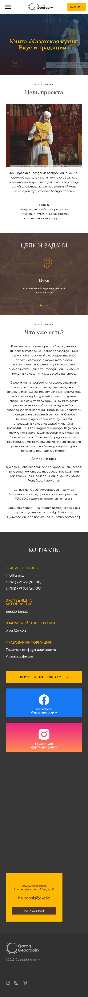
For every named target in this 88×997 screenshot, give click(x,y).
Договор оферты (19, 656)
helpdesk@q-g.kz (34, 898)
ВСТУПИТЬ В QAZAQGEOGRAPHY (40, 677)
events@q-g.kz (17, 611)
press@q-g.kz (16, 630)
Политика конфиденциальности (31, 650)
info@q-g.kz (15, 575)
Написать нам (34, 911)
